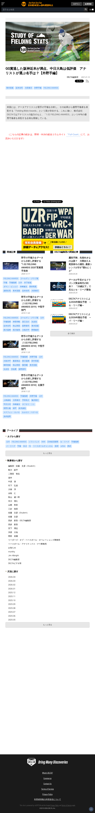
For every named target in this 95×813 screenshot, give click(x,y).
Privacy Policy (47, 794)
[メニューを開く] (3, 4)
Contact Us (47, 783)
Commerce (47, 778)
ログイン (76, 4)
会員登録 (88, 4)
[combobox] (42, 9)
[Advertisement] (47, 169)
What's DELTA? (47, 772)
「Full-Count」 (73, 134)
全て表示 (71, 333)
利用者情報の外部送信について (47, 799)
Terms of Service (47, 789)
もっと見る (47, 453)
